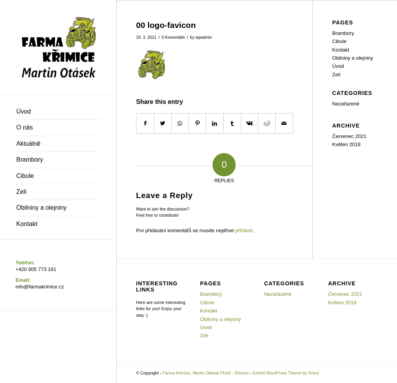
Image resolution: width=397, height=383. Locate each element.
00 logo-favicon (166, 25)
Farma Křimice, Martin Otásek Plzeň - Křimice (205, 373)
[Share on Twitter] (162, 123)
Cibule (339, 41)
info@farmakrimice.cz (40, 287)
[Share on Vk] (249, 123)
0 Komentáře (173, 37)
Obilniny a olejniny (352, 58)
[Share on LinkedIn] (214, 123)
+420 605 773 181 (36, 269)
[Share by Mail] (284, 123)
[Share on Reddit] (266, 123)
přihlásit (244, 230)
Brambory (343, 33)
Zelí (336, 75)
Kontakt (340, 50)
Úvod (338, 66)
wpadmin (203, 37)
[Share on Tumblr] (232, 123)
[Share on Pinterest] (197, 123)
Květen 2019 (346, 144)
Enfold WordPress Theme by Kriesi (286, 373)
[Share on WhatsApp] (180, 123)
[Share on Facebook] (145, 123)
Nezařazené (345, 104)
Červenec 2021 (349, 136)
